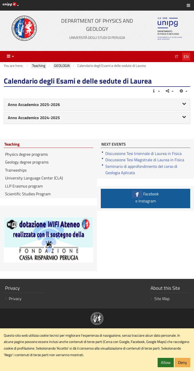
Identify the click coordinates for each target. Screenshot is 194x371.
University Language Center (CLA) (34, 178)
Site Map (161, 299)
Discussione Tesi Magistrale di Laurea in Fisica (144, 160)
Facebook (145, 197)
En (186, 57)
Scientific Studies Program (28, 194)
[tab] (97, 105)
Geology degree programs (26, 162)
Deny (182, 362)
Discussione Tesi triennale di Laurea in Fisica (143, 153)
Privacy (15, 299)
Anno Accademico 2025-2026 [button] (97, 104)
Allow (166, 362)
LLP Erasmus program (24, 186)
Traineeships (16, 170)
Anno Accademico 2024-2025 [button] (97, 118)
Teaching (12, 144)
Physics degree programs (26, 154)
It (176, 57)
